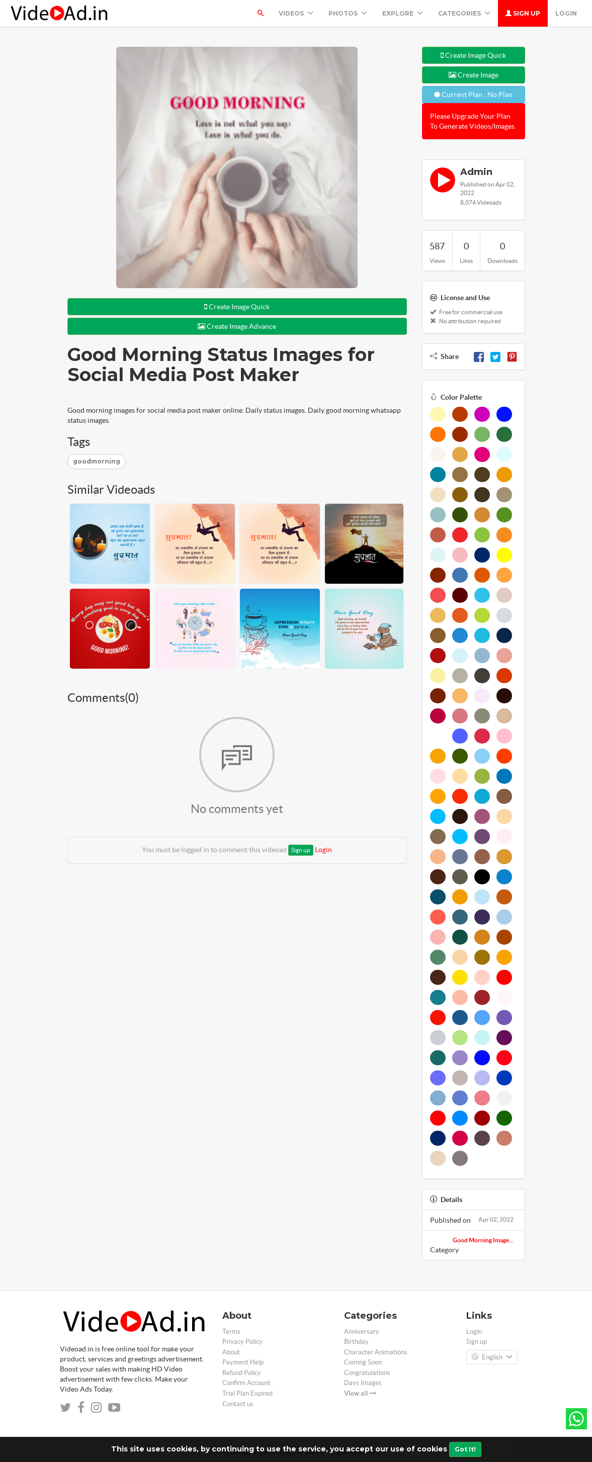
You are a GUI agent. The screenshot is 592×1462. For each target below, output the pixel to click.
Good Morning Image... (483, 1240)
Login (566, 13)
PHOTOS (347, 13)
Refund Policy (241, 1373)
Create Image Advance (237, 326)
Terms (231, 1331)
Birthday (356, 1341)
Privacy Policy (242, 1341)
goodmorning (96, 461)
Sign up (522, 13)
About (231, 1352)
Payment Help (243, 1362)
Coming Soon (363, 1362)
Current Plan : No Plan (473, 94)
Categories (464, 13)
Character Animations (375, 1352)
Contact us (237, 1404)
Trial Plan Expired (247, 1393)
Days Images (363, 1383)
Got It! (465, 1449)
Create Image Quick (237, 307)
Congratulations (367, 1373)
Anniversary (361, 1331)
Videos (296, 13)
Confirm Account (246, 1383)
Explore (402, 13)
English (492, 1357)
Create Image (473, 75)
